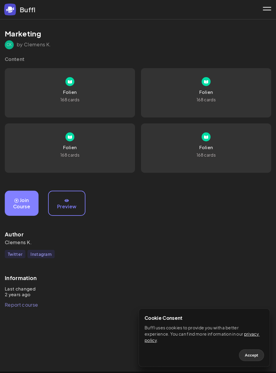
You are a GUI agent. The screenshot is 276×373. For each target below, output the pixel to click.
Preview (66, 204)
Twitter (15, 254)
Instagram (41, 254)
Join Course (21, 203)
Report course (21, 305)
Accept (251, 355)
